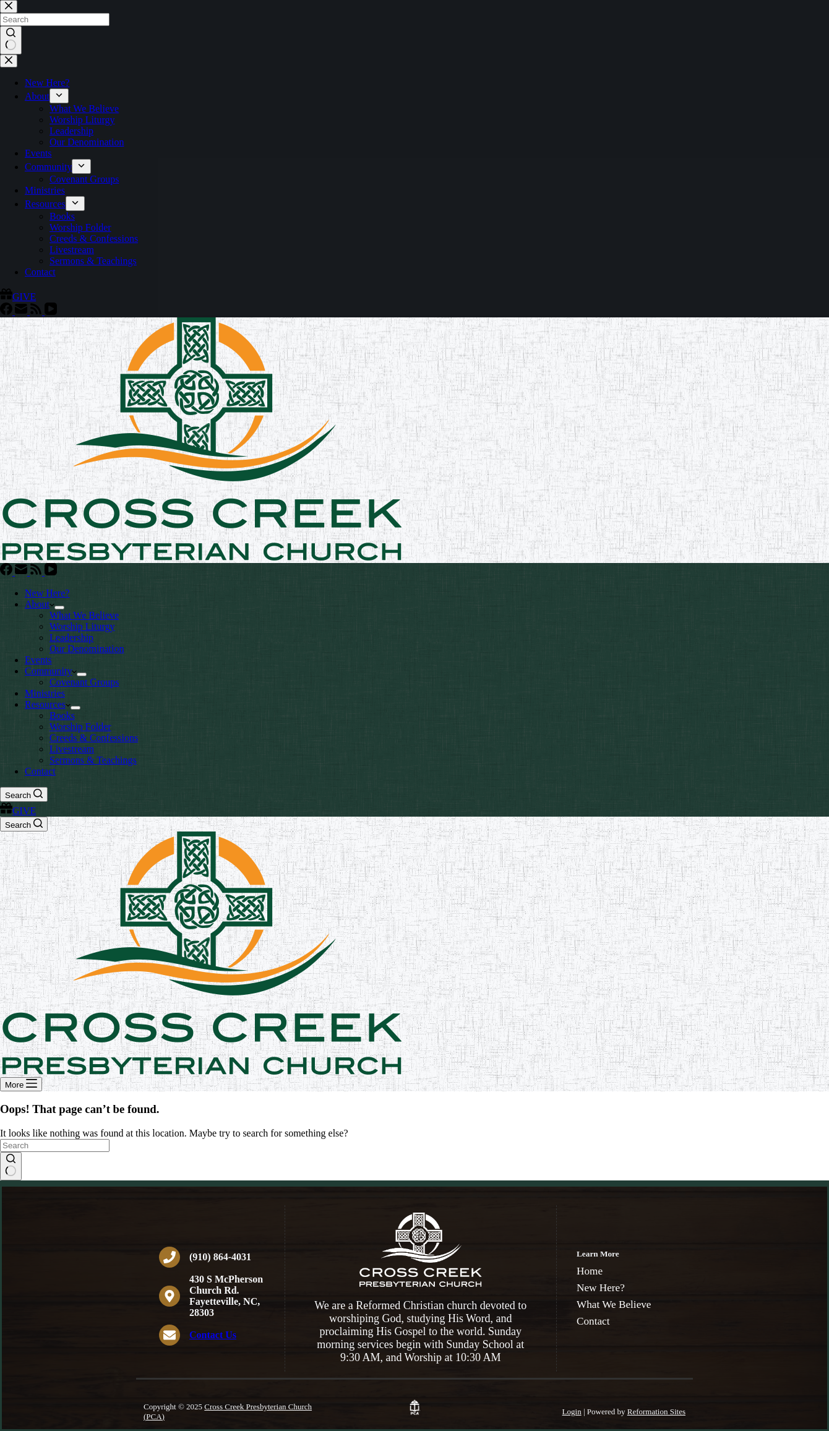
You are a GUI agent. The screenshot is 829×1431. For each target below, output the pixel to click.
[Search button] (11, 1166)
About (39, 604)
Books (62, 715)
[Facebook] (7, 572)
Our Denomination (86, 648)
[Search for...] (55, 1145)
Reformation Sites (656, 1411)
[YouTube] (51, 572)
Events (38, 660)
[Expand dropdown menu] (59, 607)
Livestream (71, 749)
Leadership (71, 637)
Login (572, 1411)
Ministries (45, 693)
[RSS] (37, 572)
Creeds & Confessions (93, 738)
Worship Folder (80, 726)
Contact (40, 771)
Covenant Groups (84, 682)
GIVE (18, 811)
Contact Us (212, 1335)
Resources (48, 704)
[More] (21, 1084)
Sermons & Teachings (93, 760)
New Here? (47, 593)
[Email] (22, 572)
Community (51, 671)
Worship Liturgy (82, 626)
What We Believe (84, 615)
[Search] (24, 794)
